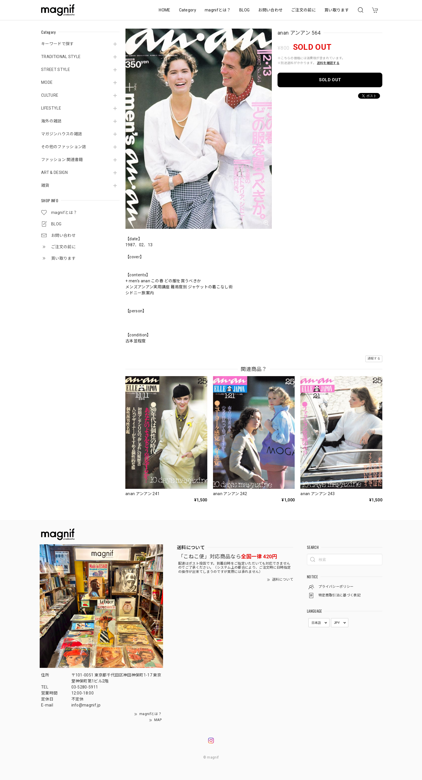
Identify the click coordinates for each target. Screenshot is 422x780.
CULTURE (49, 95)
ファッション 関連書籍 (62, 159)
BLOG (244, 10)
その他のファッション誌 (63, 146)
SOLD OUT (330, 79)
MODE (47, 82)
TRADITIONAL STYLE (61, 56)
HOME (164, 10)
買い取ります (336, 10)
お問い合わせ (270, 10)
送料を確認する (328, 63)
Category (187, 10)
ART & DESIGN (54, 172)
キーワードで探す (57, 43)
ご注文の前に (303, 10)
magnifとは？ (218, 10)
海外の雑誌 (51, 121)
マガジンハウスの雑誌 (61, 134)
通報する (373, 358)
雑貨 (45, 185)
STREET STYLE (55, 69)
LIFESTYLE (51, 108)
